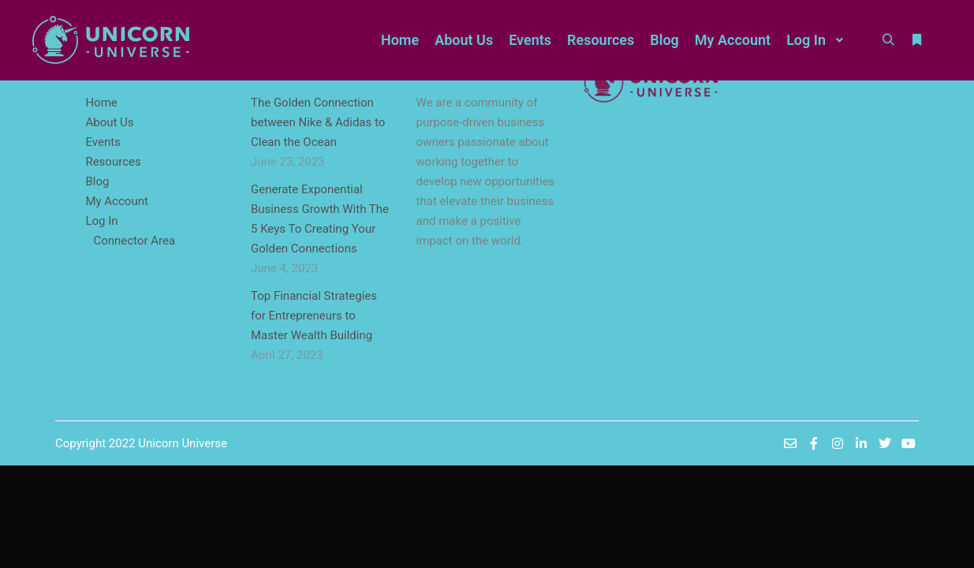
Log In (101, 221)
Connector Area (134, 241)
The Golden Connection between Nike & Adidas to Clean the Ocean (318, 122)
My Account (116, 201)
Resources (112, 162)
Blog (97, 181)
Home (101, 102)
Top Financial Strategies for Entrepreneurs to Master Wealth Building (314, 315)
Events (102, 142)
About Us (109, 122)
